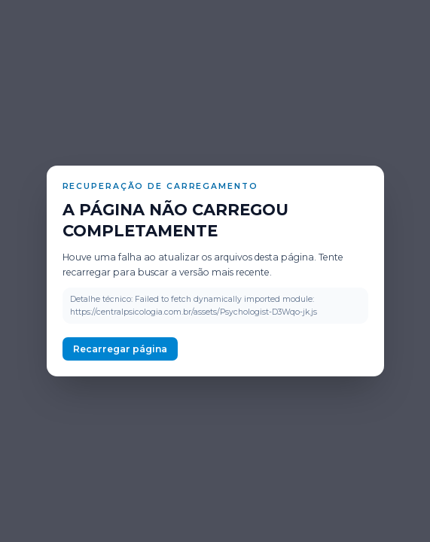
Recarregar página (120, 349)
